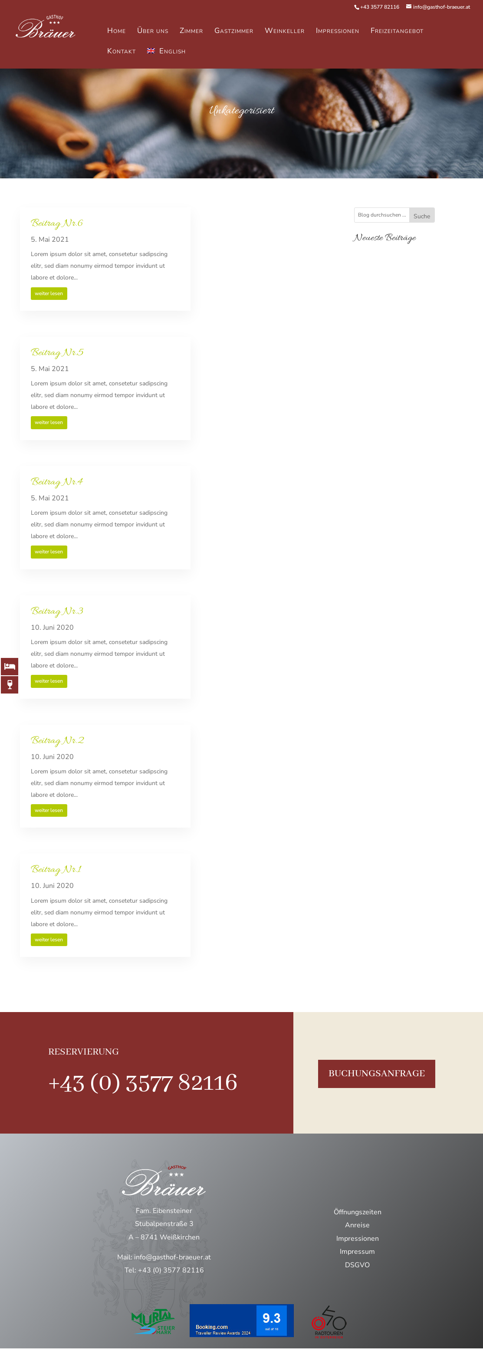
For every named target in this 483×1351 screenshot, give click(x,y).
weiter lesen (49, 293)
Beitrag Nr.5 (57, 353)
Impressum (357, 1251)
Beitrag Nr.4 (56, 482)
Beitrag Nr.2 (57, 741)
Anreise (357, 1225)
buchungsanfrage (377, 1074)
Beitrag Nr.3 (57, 612)
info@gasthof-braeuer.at (172, 1257)
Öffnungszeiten (357, 1212)
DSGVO (357, 1265)
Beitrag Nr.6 (57, 224)
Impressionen (357, 1238)
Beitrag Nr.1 (56, 870)
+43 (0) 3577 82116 (143, 1083)
